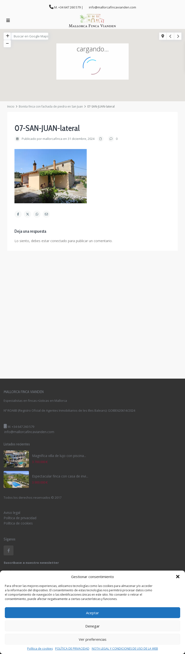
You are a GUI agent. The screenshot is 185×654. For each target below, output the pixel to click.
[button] (177, 576)
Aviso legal (12, 512)
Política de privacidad (20, 518)
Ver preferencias (92, 639)
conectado (58, 240)
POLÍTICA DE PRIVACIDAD (72, 648)
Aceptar (92, 612)
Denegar (92, 626)
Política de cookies (40, 648)
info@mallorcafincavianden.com (29, 431)
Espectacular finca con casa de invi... (60, 476)
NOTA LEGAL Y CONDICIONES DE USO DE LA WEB (125, 648)
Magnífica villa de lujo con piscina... (59, 455)
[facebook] (8, 550)
